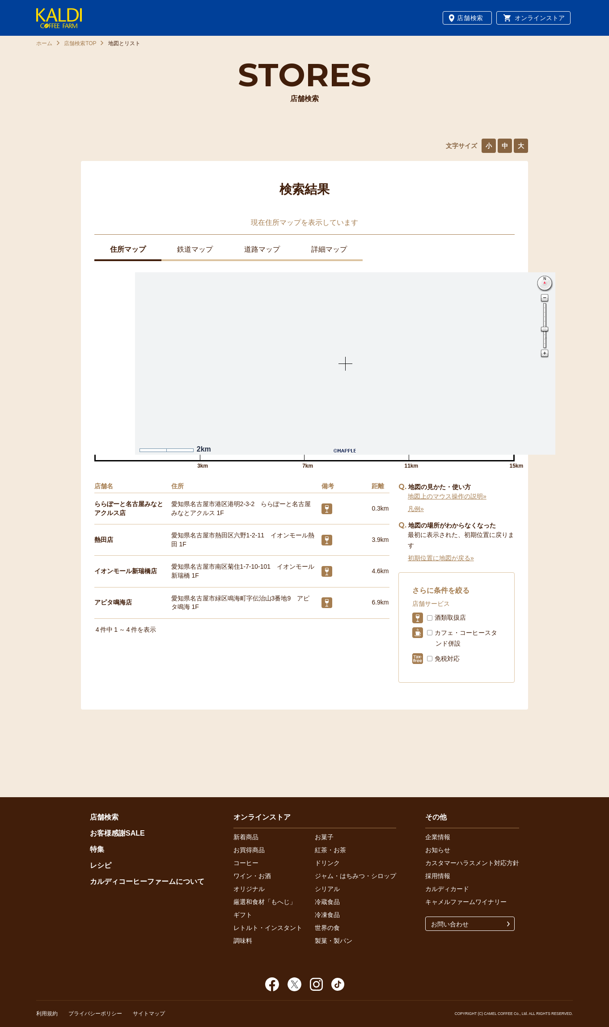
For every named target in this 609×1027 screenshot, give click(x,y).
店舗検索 (470, 17)
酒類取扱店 (450, 617)
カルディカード (447, 889)
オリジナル (249, 888)
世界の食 (327, 927)
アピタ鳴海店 (113, 602)
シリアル (327, 888)
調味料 (242, 940)
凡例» (416, 508)
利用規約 (47, 1013)
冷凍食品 (327, 914)
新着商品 (245, 837)
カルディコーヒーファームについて (147, 881)
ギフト (242, 914)
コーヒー (245, 862)
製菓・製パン (333, 940)
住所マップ (128, 249)
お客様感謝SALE (117, 833)
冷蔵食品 (327, 901)
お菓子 (324, 837)
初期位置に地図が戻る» (441, 558)
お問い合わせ (450, 924)
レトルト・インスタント (267, 927)
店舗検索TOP (80, 43)
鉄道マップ (195, 249)
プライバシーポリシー (95, 1013)
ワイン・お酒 (252, 875)
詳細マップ (329, 249)
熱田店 (103, 539)
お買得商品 (249, 850)
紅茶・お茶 (330, 850)
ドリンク (327, 862)
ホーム (44, 43)
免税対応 (447, 658)
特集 (97, 849)
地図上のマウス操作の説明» (447, 496)
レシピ (100, 865)
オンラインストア (540, 17)
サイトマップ (149, 1013)
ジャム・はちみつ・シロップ (355, 875)
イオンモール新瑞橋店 (125, 571)
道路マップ (262, 249)
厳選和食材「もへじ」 (264, 901)
